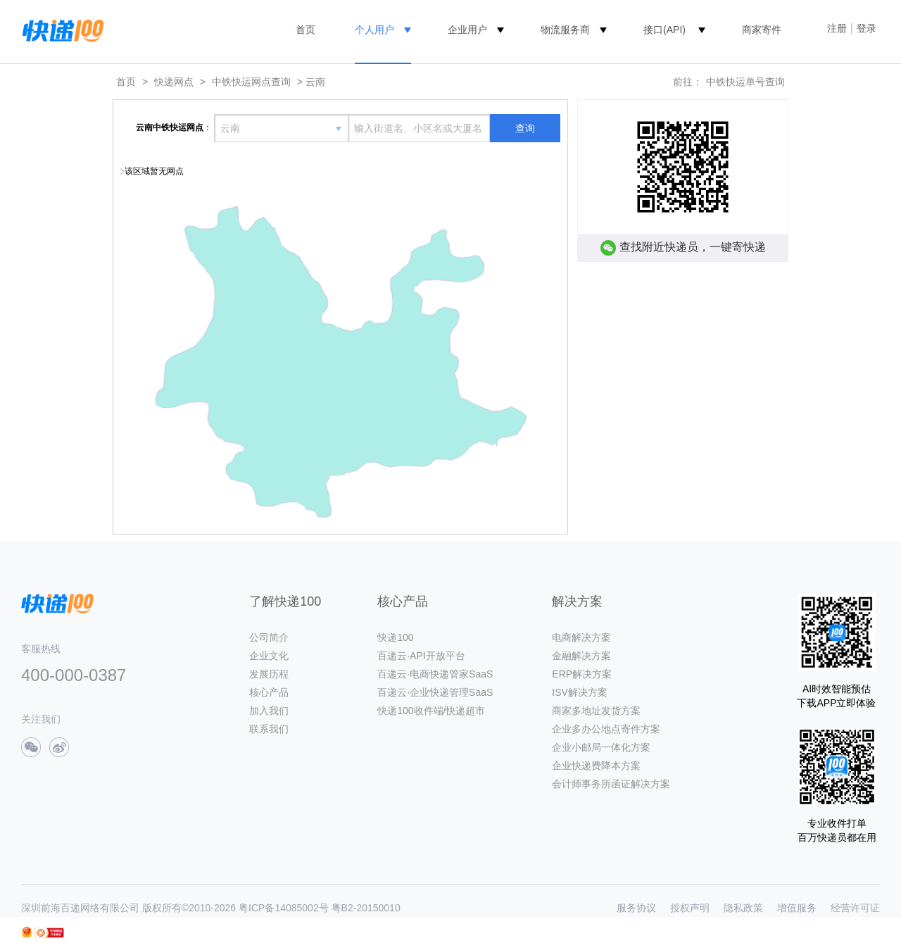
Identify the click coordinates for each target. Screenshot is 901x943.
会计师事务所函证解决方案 (611, 783)
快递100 (395, 637)
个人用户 (374, 29)
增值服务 (797, 907)
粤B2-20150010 (366, 907)
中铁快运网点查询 (251, 81)
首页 (305, 29)
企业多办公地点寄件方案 (606, 729)
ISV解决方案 (579, 692)
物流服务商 (565, 29)
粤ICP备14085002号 (284, 907)
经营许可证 (855, 907)
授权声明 (690, 907)
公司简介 (269, 637)
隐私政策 (743, 907)
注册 (837, 28)
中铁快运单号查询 (745, 81)
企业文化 (269, 655)
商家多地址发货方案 (596, 710)
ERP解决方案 (582, 674)
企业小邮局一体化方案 (601, 747)
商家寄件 (761, 29)
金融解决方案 (581, 655)
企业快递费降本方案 (596, 765)
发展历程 (269, 674)
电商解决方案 (581, 637)
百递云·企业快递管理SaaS (435, 692)
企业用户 (467, 29)
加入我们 (269, 710)
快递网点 (174, 81)
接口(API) (664, 29)
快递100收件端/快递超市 (431, 710)
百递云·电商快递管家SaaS (435, 674)
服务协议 (636, 907)
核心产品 (269, 692)
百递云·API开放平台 (421, 655)
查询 (525, 128)
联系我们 (269, 729)
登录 (866, 28)
